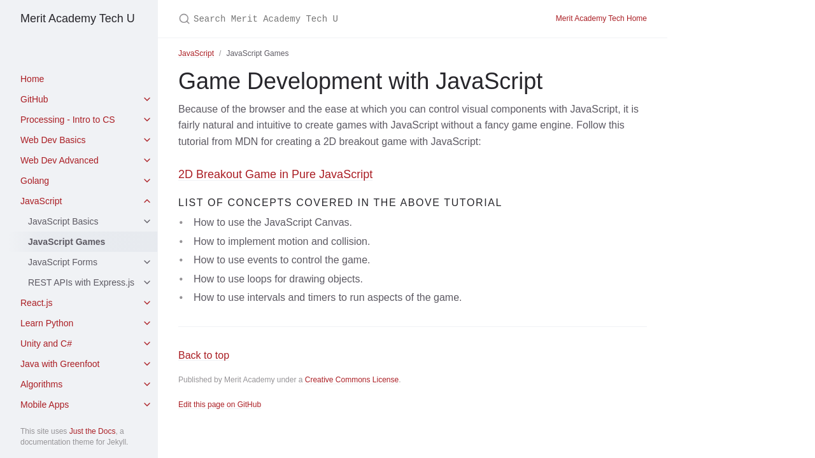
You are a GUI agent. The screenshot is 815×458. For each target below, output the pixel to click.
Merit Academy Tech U (77, 18)
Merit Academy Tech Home (601, 18)
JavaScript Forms (62, 262)
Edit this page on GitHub (219, 404)
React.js (36, 303)
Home (32, 79)
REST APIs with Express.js (81, 282)
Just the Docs (92, 431)
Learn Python (46, 323)
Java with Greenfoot (60, 364)
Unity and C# (46, 343)
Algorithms (41, 384)
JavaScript (41, 201)
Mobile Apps (44, 404)
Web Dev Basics (52, 140)
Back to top (203, 355)
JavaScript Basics (63, 221)
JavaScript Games (66, 242)
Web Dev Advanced (59, 160)
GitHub (34, 99)
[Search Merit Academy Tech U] (328, 19)
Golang (34, 181)
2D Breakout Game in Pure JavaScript (275, 174)
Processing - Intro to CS (67, 119)
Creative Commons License (352, 379)
